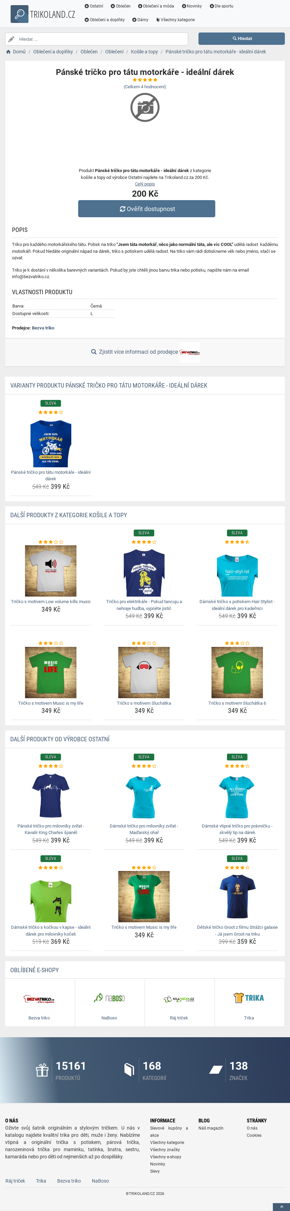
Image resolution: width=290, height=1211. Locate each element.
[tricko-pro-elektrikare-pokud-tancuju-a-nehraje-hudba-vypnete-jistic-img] (144, 571)
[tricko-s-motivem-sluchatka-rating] (144, 643)
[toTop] (281, 1207)
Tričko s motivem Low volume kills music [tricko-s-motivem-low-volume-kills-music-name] (51, 601)
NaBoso (100, 1181)
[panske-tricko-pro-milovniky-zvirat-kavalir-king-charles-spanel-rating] (51, 766)
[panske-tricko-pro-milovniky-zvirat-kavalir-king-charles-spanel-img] (51, 795)
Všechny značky (165, 1149)
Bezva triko (43, 327)
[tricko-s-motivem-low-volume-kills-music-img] (51, 571)
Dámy (140, 19)
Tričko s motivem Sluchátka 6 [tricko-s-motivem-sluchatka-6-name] (237, 703)
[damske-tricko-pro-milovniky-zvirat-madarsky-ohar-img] (144, 795)
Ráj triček (15, 1181)
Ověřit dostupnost (146, 208)
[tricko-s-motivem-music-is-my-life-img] (51, 672)
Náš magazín (210, 1128)
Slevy (155, 1171)
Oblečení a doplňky (104, 19)
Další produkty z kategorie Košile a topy (68, 515)
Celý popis (145, 183)
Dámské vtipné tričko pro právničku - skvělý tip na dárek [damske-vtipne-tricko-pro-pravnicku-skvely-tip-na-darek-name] (237, 829)
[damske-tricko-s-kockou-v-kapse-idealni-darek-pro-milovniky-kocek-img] (51, 896)
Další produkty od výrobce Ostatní (60, 739)
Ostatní (93, 6)
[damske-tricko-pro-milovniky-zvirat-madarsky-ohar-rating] (144, 766)
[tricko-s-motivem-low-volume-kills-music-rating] (51, 542)
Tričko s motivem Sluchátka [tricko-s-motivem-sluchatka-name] (144, 703)
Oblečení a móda (155, 6)
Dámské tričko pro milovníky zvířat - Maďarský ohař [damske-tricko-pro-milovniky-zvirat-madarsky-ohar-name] (144, 829)
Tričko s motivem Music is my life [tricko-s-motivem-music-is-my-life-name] (50, 703)
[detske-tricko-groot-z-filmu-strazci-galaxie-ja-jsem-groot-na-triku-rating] (237, 867)
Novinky (191, 6)
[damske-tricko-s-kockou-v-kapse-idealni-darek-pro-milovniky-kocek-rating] (51, 867)
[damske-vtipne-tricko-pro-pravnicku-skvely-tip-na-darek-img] (237, 795)
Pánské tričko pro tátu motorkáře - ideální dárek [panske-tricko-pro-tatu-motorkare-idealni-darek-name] (50, 476)
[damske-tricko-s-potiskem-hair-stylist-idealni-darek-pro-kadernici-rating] (237, 542)
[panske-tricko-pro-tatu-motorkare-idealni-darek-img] (51, 441)
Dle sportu (221, 6)
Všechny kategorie (175, 19)
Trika (41, 1181)
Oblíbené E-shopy (34, 970)
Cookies (254, 1135)
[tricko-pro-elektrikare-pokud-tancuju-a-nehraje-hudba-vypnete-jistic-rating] (144, 542)
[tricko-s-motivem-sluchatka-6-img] (237, 672)
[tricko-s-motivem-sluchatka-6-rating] (237, 643)
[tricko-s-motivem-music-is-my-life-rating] (51, 643)
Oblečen (120, 6)
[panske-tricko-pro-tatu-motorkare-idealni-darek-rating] (51, 412)
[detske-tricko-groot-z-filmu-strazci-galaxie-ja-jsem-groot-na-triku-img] (237, 896)
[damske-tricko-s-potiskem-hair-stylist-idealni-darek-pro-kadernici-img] (237, 571)
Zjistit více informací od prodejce (145, 352)
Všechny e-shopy (165, 1157)
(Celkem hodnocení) (145, 86)
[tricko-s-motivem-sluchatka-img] (144, 672)
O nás (252, 1128)
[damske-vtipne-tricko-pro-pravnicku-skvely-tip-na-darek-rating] (237, 766)
